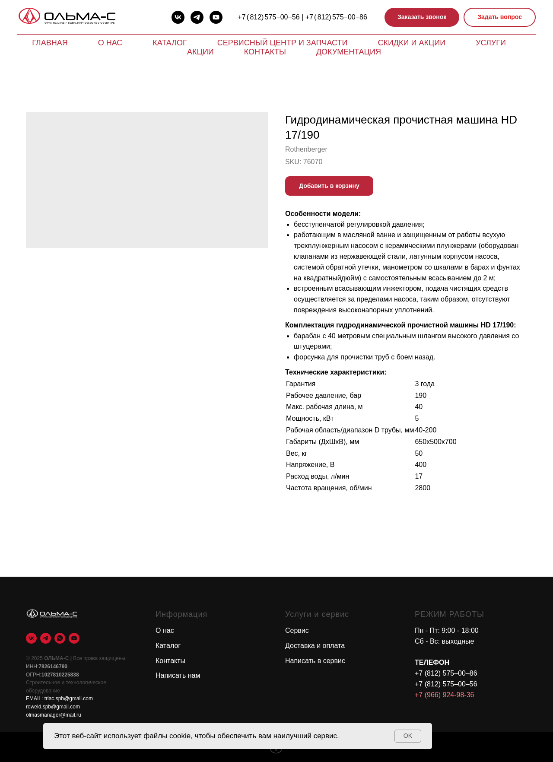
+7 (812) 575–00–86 (446, 673)
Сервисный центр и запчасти (282, 42)
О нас (110, 42)
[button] (422, 17)
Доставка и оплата (315, 645)
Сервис (297, 630)
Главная (50, 42)
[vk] (178, 17)
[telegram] (197, 17)
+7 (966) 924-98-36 (444, 694)
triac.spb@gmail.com (68, 698)
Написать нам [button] (178, 675)
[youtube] (216, 17)
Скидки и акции (411, 42)
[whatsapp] (59, 638)
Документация (348, 52)
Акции (200, 52)
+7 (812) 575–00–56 (446, 684)
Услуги (491, 42)
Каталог (170, 42)
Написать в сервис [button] (315, 660)
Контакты (265, 52)
